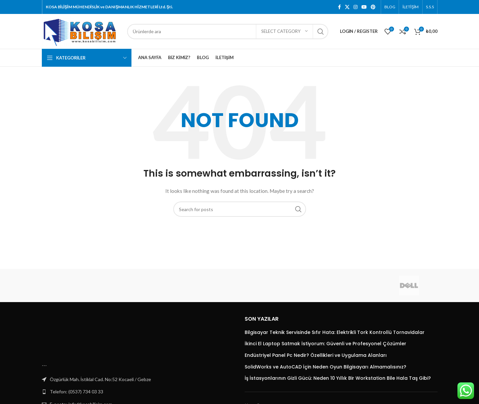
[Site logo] (81, 31)
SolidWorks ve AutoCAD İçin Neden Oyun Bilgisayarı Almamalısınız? (325, 367)
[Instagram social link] (355, 7)
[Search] (227, 31)
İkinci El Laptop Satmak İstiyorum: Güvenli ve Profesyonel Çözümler (325, 344)
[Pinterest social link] (373, 7)
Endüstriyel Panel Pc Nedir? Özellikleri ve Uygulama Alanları (316, 355)
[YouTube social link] (364, 7)
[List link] (138, 391)
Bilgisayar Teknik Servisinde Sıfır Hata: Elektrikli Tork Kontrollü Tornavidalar (335, 332)
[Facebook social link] (339, 7)
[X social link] (347, 7)
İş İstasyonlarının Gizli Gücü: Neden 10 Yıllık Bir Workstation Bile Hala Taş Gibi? (338, 378)
